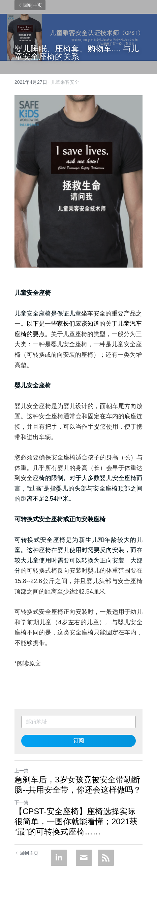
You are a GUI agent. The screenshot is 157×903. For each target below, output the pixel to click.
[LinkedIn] (59, 858)
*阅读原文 (27, 663)
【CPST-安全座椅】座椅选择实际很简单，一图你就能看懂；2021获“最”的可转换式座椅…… (75, 821)
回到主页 (30, 5)
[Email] (84, 858)
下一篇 (21, 802)
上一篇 (21, 770)
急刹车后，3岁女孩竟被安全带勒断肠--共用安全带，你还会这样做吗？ (77, 784)
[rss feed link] (106, 858)
